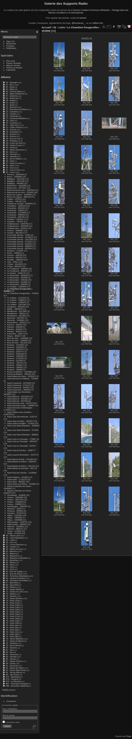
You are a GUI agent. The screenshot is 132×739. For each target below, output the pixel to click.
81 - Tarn (10, 650)
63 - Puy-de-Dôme (14, 573)
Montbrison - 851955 (16, 316)
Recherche (11, 43)
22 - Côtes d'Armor (14, 127)
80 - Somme (11, 648)
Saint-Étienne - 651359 (17, 399)
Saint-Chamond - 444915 (18, 387)
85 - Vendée (11, 656)
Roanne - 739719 (15, 363)
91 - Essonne (12, 665)
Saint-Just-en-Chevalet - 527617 (21, 446)
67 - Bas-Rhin (12, 582)
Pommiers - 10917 (15, 333)
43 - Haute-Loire (13, 535)
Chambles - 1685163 (16, 206)
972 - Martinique (13, 677)
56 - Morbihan (12, 560)
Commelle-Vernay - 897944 (19, 248)
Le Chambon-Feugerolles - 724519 (22, 293)
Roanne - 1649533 (15, 347)
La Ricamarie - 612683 (17, 282)
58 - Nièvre (11, 562)
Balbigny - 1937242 (15, 179)
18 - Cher (10, 120)
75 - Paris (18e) (13, 618)
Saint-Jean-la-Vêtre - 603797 (20, 421)
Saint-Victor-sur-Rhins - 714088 (21, 484)
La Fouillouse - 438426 (17, 268)
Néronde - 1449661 (15, 320)
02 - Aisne (10, 87)
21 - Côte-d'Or (12, 125)
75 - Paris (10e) (13, 600)
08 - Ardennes (12, 98)
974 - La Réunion (13, 681)
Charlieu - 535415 (15, 219)
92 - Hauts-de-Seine (15, 668)
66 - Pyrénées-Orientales (17, 580)
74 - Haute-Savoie (14, 598)
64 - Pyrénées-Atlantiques (17, 576)
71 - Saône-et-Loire (14, 591)
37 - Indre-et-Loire (14, 163)
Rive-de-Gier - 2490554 (17, 340)
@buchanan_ (78, 23)
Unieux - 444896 (14, 502)
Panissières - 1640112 (17, 322)
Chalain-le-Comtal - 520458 (19, 203)
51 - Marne (10, 553)
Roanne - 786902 (15, 367)
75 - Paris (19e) (13, 621)
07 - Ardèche (11, 96)
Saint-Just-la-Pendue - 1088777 (21, 450)
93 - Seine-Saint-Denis (16, 670)
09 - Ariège (10, 100)
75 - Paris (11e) (13, 603)
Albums (5, 77)
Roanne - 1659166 (15, 354)
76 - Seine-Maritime (14, 639)
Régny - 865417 (14, 336)
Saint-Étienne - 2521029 (18, 396)
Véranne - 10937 (14, 508)
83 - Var (9, 652)
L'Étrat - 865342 (14, 266)
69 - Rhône (11, 587)
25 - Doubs (11, 134)
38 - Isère (10, 165)
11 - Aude (10, 105)
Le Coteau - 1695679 (16, 302)
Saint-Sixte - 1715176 (16, 479)
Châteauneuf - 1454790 (17, 224)
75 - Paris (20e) (13, 623)
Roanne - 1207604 (15, 345)
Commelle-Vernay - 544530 (19, 244)
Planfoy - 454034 (14, 329)
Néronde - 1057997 (15, 318)
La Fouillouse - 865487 (17, 271)
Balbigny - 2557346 (15, 181)
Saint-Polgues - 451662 (17, 477)
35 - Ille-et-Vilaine (13, 159)
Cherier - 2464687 (15, 230)
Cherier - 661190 (14, 233)
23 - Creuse (11, 129)
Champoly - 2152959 (16, 212)
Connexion (11, 701)
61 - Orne (10, 569)
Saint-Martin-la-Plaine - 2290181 (21, 461)
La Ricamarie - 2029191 (18, 275)
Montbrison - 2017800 (17, 311)
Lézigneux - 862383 (16, 307)
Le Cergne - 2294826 (16, 286)
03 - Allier (10, 89)
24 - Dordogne (12, 132)
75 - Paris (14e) (13, 609)
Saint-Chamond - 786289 (18, 390)
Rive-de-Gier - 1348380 (17, 338)
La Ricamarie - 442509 (17, 277)
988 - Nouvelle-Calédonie (17, 686)
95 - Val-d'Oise (12, 674)
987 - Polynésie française (17, 683)
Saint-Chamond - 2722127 (19, 385)
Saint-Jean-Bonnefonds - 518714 (22, 416)
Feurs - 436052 (14, 253)
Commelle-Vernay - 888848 (19, 246)
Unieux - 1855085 (15, 497)
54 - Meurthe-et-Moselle (16, 558)
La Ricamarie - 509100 (17, 280)
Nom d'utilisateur (10, 709)
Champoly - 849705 (16, 217)
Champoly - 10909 (15, 210)
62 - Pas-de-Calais (14, 571)
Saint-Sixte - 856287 (16, 482)
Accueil (46, 27)
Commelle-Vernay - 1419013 (20, 237)
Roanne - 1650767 (15, 349)
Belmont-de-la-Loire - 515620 (20, 192)
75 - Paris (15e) (13, 612)
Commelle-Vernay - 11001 (19, 235)
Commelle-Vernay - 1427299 (20, 239)
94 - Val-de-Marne (14, 672)
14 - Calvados (12, 111)
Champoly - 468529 (16, 215)
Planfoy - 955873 (14, 331)
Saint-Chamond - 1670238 (19, 383)
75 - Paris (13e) (13, 607)
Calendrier (11, 70)
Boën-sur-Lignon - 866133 (19, 197)
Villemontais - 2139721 (17, 522)
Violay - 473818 (14, 533)
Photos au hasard (14, 67)
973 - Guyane (12, 679)
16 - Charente (12, 116)
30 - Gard (10, 147)
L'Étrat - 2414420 (15, 264)
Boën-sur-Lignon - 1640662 (19, 194)
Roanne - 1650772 (15, 351)
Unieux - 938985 (14, 504)
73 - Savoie (11, 596)
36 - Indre (10, 161)
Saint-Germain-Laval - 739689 (20, 405)
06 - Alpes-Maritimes (15, 93)
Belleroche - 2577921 (16, 188)
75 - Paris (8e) (12, 634)
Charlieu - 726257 (15, 221)
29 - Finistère (12, 141)
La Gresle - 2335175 (16, 273)
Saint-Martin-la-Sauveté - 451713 (22, 468)
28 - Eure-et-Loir (13, 138)
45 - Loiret (10, 540)
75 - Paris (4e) (12, 625)
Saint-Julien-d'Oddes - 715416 (20, 423)
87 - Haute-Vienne (14, 661)
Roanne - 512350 (15, 360)
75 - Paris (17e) (13, 616)
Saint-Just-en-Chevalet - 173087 (21, 439)
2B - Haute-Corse (13, 145)
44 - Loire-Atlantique (15, 538)
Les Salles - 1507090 (16, 304)
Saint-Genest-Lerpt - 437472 (20, 403)
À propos (10, 46)
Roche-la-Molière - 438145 (19, 374)
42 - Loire (10, 172)
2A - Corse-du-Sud (14, 143)
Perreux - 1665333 (15, 174)
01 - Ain (9, 85)
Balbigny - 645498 (15, 183)
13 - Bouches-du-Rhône (16, 109)
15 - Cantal (11, 114)
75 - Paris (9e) (12, 636)
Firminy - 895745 (14, 257)
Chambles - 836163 (16, 208)
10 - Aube (10, 102)
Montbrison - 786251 (16, 313)
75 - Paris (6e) (12, 630)
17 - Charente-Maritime (16, 118)
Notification (11, 48)
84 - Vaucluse (12, 654)
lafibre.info (98, 23)
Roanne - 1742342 (15, 358)
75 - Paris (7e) (12, 632)
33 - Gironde (11, 154)
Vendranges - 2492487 (17, 506)
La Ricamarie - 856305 (17, 284)
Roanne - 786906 (15, 369)
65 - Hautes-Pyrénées (15, 578)
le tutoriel (81, 18)
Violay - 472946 (14, 531)
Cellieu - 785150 (14, 201)
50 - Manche (11, 551)
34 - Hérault (11, 156)
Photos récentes (13, 63)
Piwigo (128, 736)
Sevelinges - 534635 (16, 495)
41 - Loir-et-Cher (13, 170)
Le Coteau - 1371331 (16, 298)
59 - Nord (10, 565)
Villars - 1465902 (14, 517)
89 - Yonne (10, 663)
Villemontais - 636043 (16, 524)
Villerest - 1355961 (15, 526)
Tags (8, 41)
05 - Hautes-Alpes (14, 91)
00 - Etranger (12, 82)
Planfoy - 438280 (14, 327)
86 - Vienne (11, 659)
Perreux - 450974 (15, 325)
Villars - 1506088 (14, 520)
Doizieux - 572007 (15, 250)
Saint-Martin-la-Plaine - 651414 (21, 466)
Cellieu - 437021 (14, 199)
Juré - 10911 (12, 262)
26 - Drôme (11, 136)
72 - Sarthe (11, 594)
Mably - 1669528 (14, 309)
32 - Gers (10, 152)
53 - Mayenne (12, 556)
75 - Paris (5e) (12, 627)
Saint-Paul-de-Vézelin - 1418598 (21, 473)
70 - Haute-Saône (14, 589)
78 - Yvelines (11, 643)
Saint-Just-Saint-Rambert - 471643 (22, 430)
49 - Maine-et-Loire (14, 549)
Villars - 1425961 (14, 515)
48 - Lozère (11, 547)
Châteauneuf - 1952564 (17, 226)
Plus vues (10, 61)
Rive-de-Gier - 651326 (17, 342)
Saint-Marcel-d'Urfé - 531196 (20, 459)
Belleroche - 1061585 (16, 185)
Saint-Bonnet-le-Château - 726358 (22, 378)
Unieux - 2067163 (15, 499)
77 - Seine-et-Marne (15, 641)
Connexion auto (11, 722)
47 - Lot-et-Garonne (14, 544)
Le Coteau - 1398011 (16, 300)
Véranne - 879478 (15, 513)
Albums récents (13, 65)
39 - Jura (10, 168)
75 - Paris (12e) (13, 605)
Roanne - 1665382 (15, 356)
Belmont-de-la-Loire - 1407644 (21, 190)
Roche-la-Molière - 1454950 (19, 372)
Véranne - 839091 (15, 511)
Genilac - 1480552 (15, 259)
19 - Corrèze (11, 123)
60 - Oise (10, 567)
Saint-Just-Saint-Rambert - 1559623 (23, 425)
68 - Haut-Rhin (12, 585)
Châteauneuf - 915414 (17, 228)
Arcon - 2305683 (14, 176)
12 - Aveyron (11, 107)
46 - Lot (9, 542)
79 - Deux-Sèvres (13, 645)
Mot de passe (9, 715)
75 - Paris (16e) (13, 614)
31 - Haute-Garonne (15, 150)
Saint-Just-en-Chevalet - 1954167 (22, 441)
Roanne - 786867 (15, 365)
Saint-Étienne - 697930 (17, 401)
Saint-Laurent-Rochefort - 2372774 (22, 455)
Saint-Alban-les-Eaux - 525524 (21, 376)
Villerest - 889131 (15, 529)
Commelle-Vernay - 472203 (19, 242)
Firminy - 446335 (14, 255)
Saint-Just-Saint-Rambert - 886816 (22, 434)
